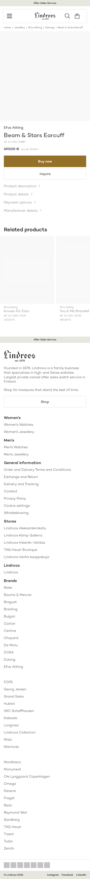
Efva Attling (35, 27)
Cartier (9, 623)
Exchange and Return (21, 477)
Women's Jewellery (19, 432)
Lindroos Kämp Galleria (23, 535)
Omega (10, 783)
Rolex (8, 587)
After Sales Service (45, 3)
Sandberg (12, 819)
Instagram (53, 874)
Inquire (45, 174)
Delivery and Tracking (21, 484)
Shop (45, 402)
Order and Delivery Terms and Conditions (37, 469)
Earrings (49, 27)
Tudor (8, 841)
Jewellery (19, 27)
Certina (10, 631)
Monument (12, 769)
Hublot (9, 703)
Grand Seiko (14, 696)
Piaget (9, 798)
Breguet (10, 602)
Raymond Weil (15, 812)
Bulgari (9, 616)
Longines (11, 725)
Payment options (18, 202)
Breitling (11, 609)
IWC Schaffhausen (19, 711)
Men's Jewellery (16, 454)
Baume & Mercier (18, 595)
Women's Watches (18, 424)
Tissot (9, 834)
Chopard (11, 638)
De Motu (11, 645)
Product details (16, 194)
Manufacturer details (21, 210)
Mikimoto (11, 747)
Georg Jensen (15, 689)
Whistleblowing (16, 513)
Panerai (10, 791)
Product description (20, 186)
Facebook (67, 874)
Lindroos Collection (20, 732)
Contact (10, 491)
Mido (8, 739)
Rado (8, 805)
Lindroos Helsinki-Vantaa (24, 542)
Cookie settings (17, 505)
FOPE (8, 682)
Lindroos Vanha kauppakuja (26, 557)
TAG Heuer (12, 827)
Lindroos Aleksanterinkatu (25, 528)
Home (7, 27)
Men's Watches (16, 447)
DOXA (9, 652)
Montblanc (12, 762)
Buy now (45, 161)
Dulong (9, 659)
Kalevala (10, 718)
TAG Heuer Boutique (20, 549)
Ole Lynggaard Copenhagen (27, 776)
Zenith (9, 848)
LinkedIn (81, 874)
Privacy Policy (15, 498)
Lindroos (11, 572)
